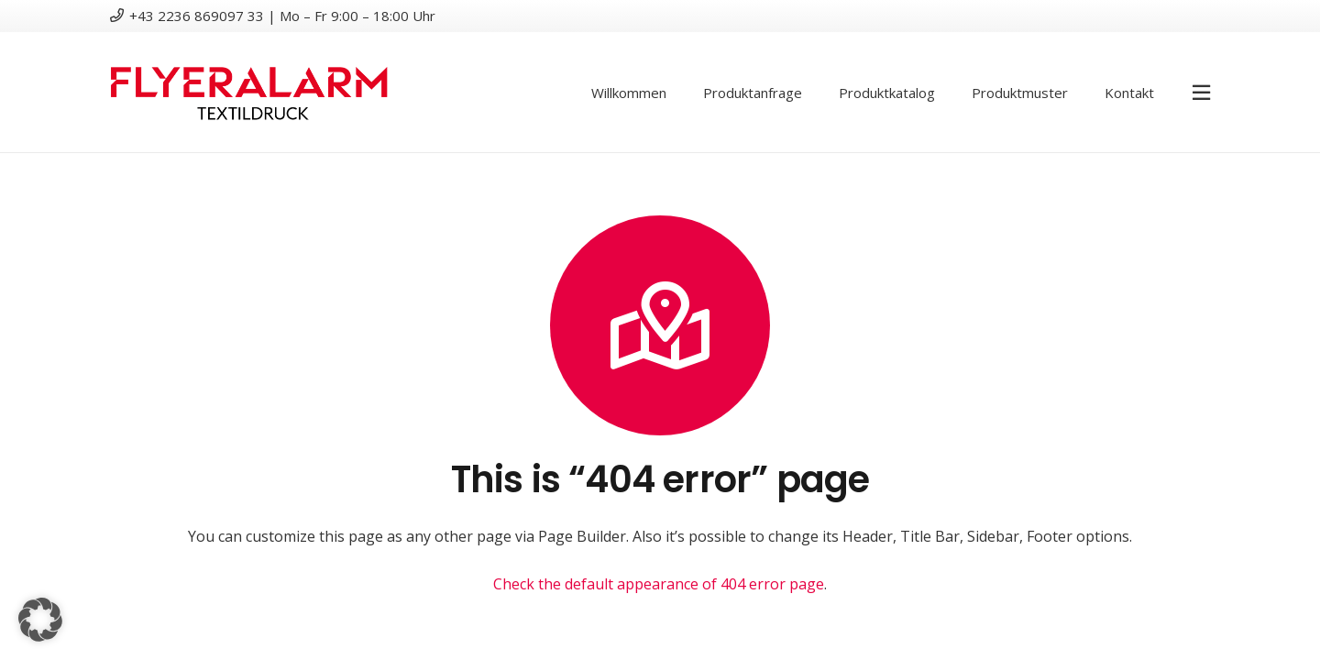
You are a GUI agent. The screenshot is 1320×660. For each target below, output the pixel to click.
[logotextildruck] (249, 92)
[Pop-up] (1201, 92)
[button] (40, 619)
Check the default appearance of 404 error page (658, 584)
